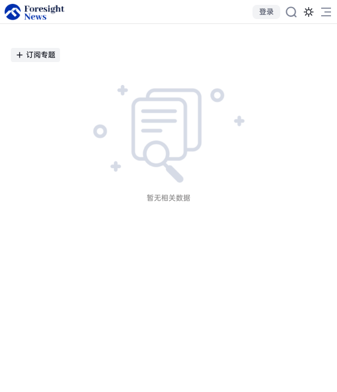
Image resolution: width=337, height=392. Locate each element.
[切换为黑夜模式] (308, 12)
